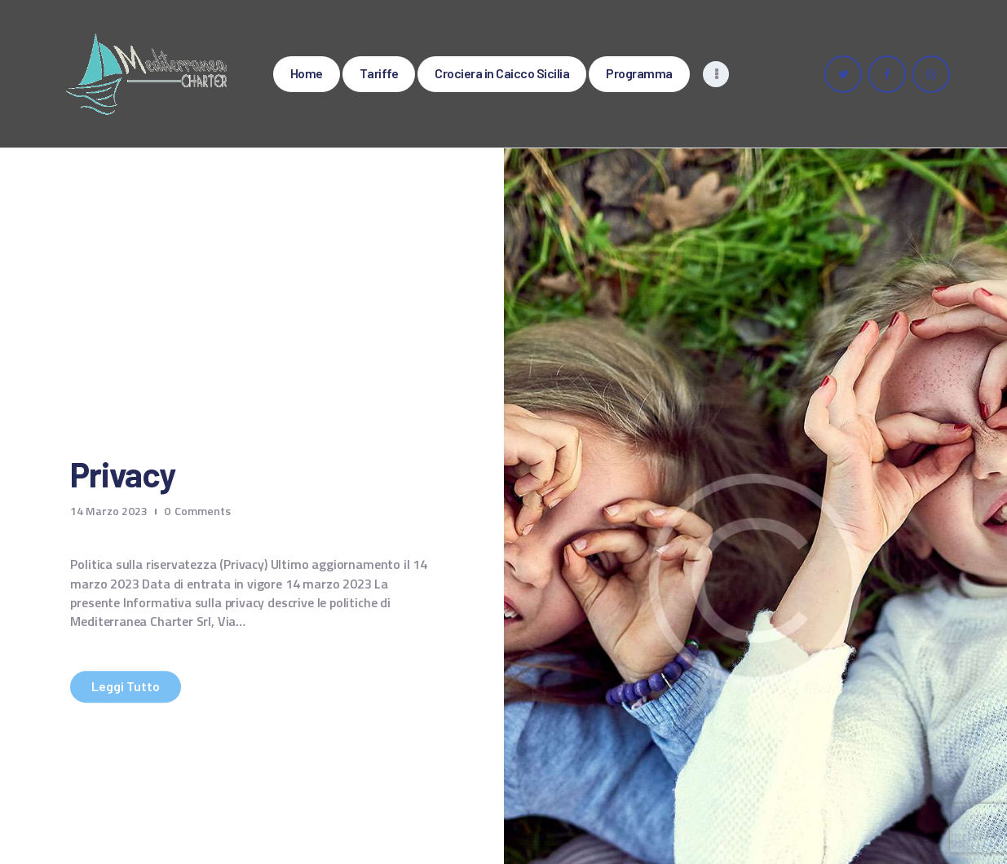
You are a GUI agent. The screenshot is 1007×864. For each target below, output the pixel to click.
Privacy (122, 475)
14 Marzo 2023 (109, 510)
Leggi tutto (125, 686)
